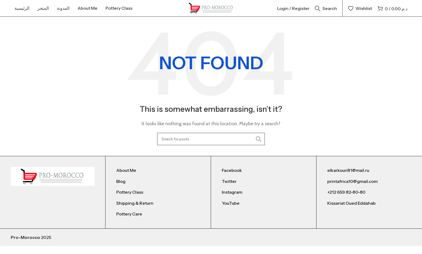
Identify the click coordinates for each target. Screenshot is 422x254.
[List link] (158, 178)
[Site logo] (211, 11)
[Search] (326, 12)
